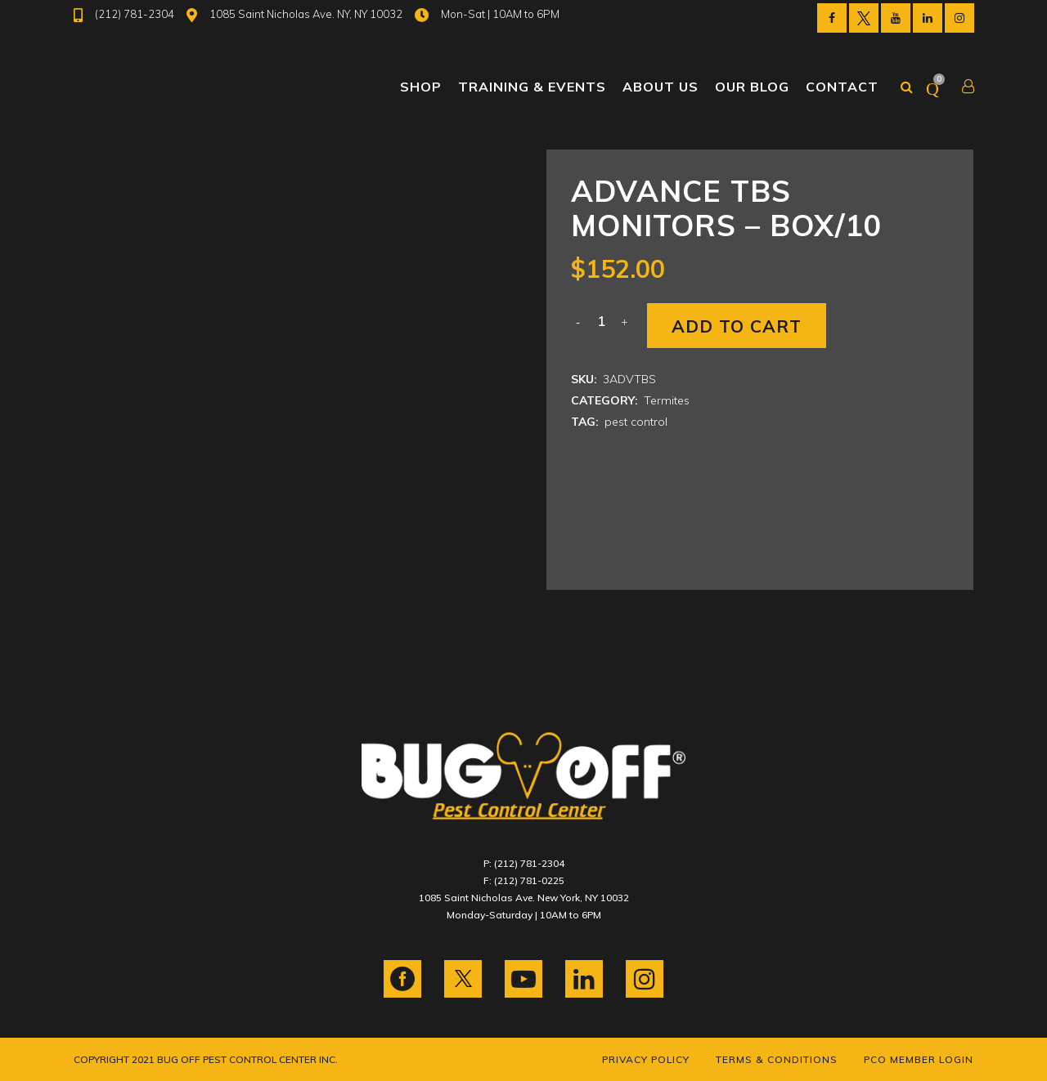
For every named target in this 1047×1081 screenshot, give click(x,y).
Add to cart (737, 326)
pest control (635, 421)
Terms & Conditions (777, 1059)
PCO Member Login (918, 1059)
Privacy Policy (646, 1059)
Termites (667, 400)
